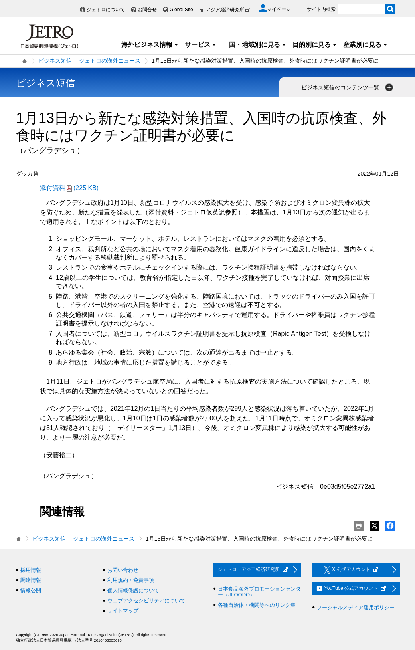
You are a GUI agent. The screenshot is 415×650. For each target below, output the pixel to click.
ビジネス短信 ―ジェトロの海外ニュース (89, 60)
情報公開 (30, 590)
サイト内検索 (321, 9)
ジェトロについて (106, 9)
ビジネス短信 (45, 82)
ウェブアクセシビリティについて (146, 601)
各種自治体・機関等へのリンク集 (257, 605)
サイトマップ (122, 611)
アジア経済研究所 (228, 9)
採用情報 (30, 570)
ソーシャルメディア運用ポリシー (356, 607)
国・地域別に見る (258, 44)
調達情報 (30, 580)
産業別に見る (365, 44)
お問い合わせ (122, 570)
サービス (201, 44)
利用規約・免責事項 (130, 580)
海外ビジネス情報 (150, 44)
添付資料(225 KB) (69, 187)
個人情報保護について (133, 590)
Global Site (181, 9)
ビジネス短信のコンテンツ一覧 (348, 87)
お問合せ (147, 9)
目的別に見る (314, 44)
